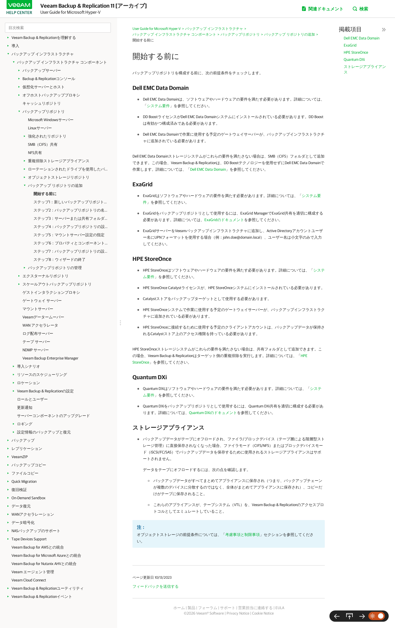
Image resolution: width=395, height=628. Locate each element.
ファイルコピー (25, 473)
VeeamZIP (20, 457)
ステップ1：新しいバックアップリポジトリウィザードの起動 (71, 202)
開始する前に (45, 194)
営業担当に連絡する (255, 608)
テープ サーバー (36, 341)
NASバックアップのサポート (36, 531)
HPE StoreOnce (356, 52)
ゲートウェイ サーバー (42, 300)
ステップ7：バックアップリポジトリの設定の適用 (71, 251)
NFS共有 (35, 152)
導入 (15, 46)
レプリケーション (27, 448)
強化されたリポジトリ (47, 136)
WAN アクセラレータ (40, 325)
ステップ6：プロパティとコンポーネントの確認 (71, 243)
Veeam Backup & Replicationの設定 (45, 391)
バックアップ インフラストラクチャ (43, 54)
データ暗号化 (23, 522)
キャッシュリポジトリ (41, 103)
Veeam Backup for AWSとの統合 (38, 547)
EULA (279, 608)
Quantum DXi (354, 59)
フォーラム (207, 608)
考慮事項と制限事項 (242, 534)
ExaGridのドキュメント (224, 220)
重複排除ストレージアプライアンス (58, 161)
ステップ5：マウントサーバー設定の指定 (69, 235)
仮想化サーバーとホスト (43, 87)
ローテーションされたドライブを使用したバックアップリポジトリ (69, 169)
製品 (191, 608)
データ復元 (21, 506)
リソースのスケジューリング (42, 374)
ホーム (179, 608)
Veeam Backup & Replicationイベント (42, 596)
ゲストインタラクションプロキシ (51, 292)
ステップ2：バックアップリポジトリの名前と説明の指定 (71, 210)
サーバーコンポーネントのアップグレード (53, 415)
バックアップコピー (29, 465)
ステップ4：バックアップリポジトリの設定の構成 (71, 226)
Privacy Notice (238, 613)
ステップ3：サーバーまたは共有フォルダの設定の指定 (71, 218)
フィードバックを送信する (155, 586)
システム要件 (158, 106)
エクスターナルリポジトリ (45, 276)
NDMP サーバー (35, 350)
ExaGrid (350, 45)
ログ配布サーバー (37, 333)
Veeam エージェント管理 (33, 572)
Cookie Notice (263, 613)
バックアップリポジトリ (43, 111)
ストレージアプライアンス (365, 69)
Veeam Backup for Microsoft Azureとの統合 (46, 555)
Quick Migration (24, 481)
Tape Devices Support (29, 539)
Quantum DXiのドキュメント (213, 412)
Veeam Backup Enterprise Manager (50, 358)
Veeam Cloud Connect (29, 580)
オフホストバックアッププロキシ (51, 95)
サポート (227, 608)
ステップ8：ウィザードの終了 (59, 259)
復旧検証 (19, 489)
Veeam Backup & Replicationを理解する (44, 37)
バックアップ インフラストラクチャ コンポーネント (62, 62)
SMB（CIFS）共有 (43, 144)
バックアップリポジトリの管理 (55, 268)
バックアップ (23, 440)
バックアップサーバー (41, 70)
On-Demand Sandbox (29, 498)
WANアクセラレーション (33, 514)
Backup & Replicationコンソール (48, 78)
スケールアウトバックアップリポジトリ (57, 284)
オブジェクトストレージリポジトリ (58, 177)
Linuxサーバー (40, 128)
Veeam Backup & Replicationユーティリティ (48, 588)
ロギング (24, 424)
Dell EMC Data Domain (361, 38)
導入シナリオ (28, 366)
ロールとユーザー (32, 399)
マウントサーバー (37, 309)
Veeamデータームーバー (43, 317)
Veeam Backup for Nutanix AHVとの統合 (44, 563)
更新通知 (24, 407)
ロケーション (28, 383)
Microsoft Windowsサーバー (51, 120)
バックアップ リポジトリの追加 (55, 185)
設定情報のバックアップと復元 (44, 432)
